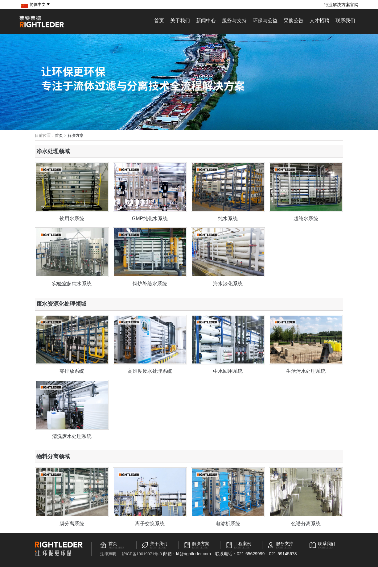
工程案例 (242, 543)
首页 (159, 20)
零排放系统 (72, 371)
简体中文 (40, 4)
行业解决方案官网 (341, 4)
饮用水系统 (72, 218)
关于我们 (180, 20)
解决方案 (76, 135)
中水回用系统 (228, 371)
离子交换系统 (150, 523)
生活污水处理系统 (306, 371)
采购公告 (293, 20)
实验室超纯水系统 (72, 283)
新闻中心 (206, 20)
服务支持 (284, 543)
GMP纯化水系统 (150, 218)
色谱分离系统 (306, 523)
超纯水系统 (306, 218)
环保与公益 (265, 20)
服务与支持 (234, 20)
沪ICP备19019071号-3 (142, 554)
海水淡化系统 (228, 283)
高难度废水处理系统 (150, 371)
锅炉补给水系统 (150, 283)
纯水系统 (228, 218)
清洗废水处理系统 (72, 436)
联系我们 (345, 20)
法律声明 (108, 554)
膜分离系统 (72, 523)
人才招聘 (319, 20)
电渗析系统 (228, 523)
